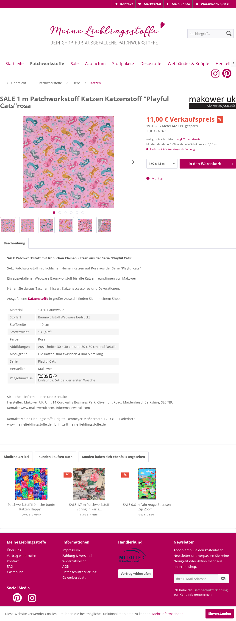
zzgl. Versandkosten (189, 139)
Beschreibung (14, 243)
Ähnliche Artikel (16, 457)
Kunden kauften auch (55, 457)
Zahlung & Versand (77, 555)
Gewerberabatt (74, 577)
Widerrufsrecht (74, 561)
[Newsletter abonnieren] (223, 578)
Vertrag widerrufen (21, 555)
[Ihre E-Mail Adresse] (196, 578)
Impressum (71, 550)
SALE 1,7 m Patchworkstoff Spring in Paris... (89, 506)
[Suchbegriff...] (210, 33)
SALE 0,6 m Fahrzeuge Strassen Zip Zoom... (147, 506)
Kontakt (13, 561)
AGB (65, 566)
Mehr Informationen (167, 614)
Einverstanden (219, 613)
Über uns (14, 550)
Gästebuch (15, 572)
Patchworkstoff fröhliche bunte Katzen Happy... (31, 506)
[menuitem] (124, 4)
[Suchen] (229, 33)
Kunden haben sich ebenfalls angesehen (113, 457)
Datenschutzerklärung (79, 572)
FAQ (10, 566)
